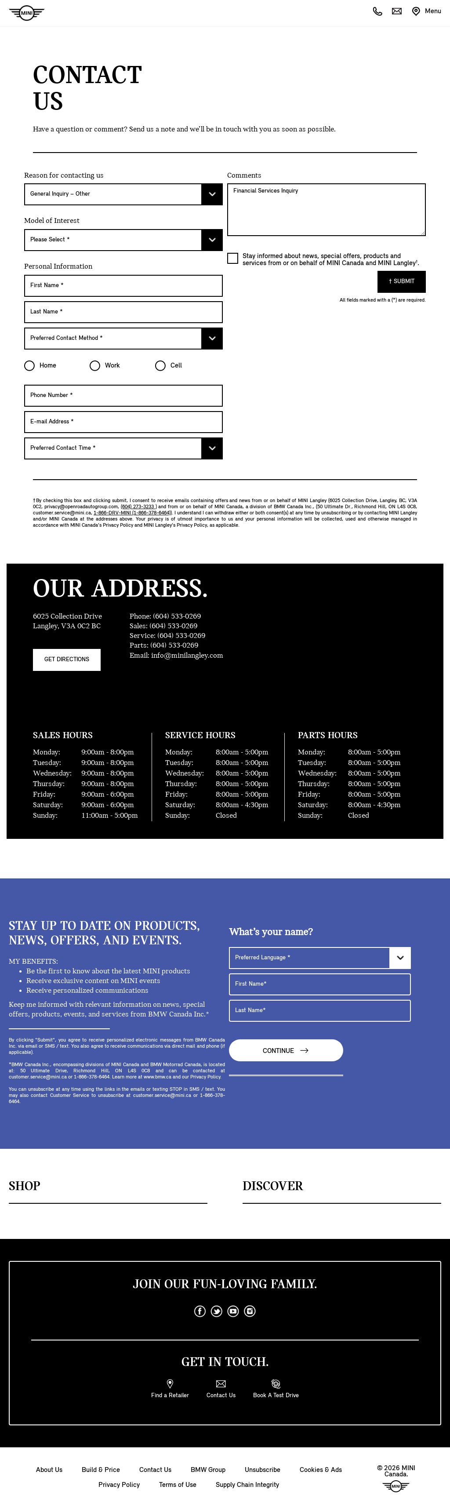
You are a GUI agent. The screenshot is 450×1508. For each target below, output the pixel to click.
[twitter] (216, 1311)
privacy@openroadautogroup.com (81, 507)
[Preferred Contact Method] (123, 339)
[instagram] (250, 1311)
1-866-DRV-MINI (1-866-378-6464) (132, 513)
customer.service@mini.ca (62, 513)
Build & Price (101, 1470)
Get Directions (66, 659)
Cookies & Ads (321, 1470)
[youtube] (233, 1311)
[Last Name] (123, 312)
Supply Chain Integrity (247, 1485)
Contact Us (155, 1470)
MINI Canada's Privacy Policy (101, 525)
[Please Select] (123, 194)
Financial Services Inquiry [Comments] (326, 209)
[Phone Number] (123, 396)
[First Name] (123, 286)
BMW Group (208, 1470)
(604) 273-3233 (138, 507)
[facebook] (200, 1311)
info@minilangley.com (187, 656)
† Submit (401, 281)
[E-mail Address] (123, 422)
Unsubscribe (262, 1470)
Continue (286, 1050)
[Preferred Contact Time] (123, 448)
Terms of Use (177, 1485)
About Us (49, 1470)
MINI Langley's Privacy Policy (175, 525)
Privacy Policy (119, 1485)
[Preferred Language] (320, 958)
